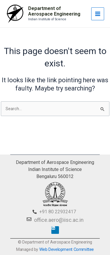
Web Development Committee (66, 249)
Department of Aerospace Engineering (54, 11)
